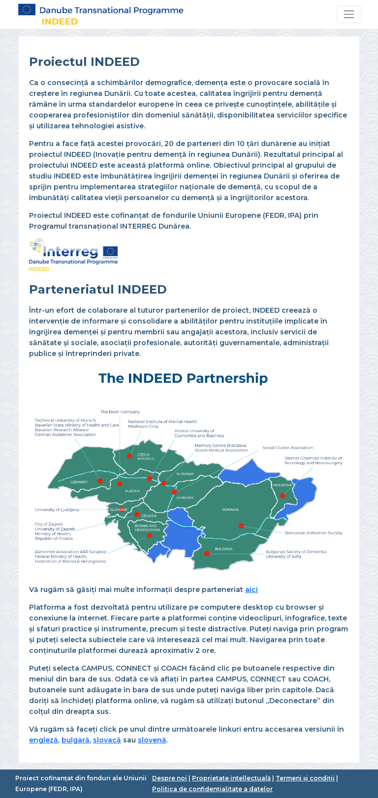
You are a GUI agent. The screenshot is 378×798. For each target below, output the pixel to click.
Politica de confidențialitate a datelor (212, 789)
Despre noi (169, 778)
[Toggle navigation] (349, 14)
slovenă (152, 740)
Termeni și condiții (305, 778)
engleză (43, 740)
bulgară (76, 740)
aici (251, 589)
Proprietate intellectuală (231, 778)
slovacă (107, 740)
